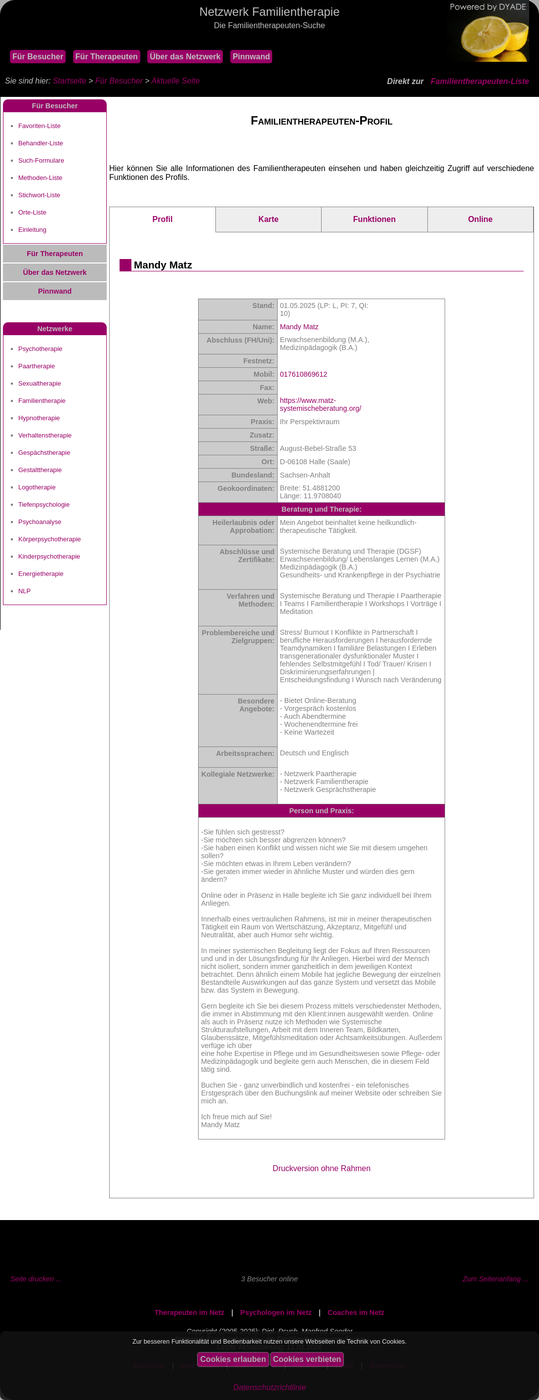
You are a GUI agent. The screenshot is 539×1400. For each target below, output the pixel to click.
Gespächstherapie (44, 452)
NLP (24, 591)
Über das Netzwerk (185, 56)
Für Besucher (37, 56)
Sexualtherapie (39, 383)
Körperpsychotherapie (49, 539)
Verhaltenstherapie (45, 435)
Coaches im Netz (356, 1312)
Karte (268, 219)
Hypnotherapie (39, 418)
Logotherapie (37, 487)
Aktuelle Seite (175, 81)
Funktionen (374, 219)
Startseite (69, 81)
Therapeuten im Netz (190, 1312)
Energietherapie (40, 573)
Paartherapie (36, 366)
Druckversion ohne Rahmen (322, 1168)
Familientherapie (42, 400)
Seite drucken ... (36, 1279)
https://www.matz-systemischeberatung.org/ (321, 404)
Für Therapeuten (107, 56)
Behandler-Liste (40, 143)
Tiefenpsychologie (44, 504)
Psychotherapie (40, 348)
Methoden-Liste (40, 177)
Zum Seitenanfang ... (495, 1279)
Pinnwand (251, 56)
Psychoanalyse (39, 521)
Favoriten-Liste (39, 126)
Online (480, 219)
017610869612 (304, 374)
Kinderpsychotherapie (49, 556)
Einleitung (32, 229)
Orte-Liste (32, 212)
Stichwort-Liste (39, 195)
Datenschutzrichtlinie (269, 1387)
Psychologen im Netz (276, 1312)
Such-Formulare (41, 160)
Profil (162, 219)
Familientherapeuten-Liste (480, 81)
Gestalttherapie (40, 470)
